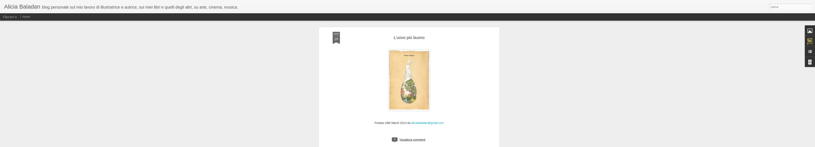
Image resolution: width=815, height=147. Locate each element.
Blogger (420, 145)
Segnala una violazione (436, 145)
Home (26, 16)
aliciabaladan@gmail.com (427, 44)
